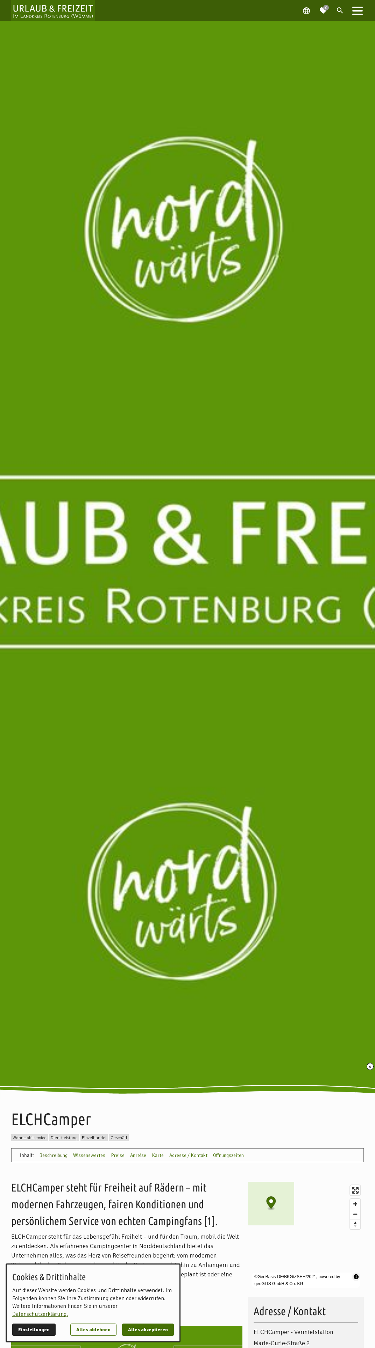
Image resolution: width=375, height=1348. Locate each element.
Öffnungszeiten (228, 1155)
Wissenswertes (89, 1155)
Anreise (138, 1155)
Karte (158, 1155)
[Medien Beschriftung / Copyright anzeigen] (371, 1067)
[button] (357, 10)
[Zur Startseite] (53, 10)
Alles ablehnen (93, 1330)
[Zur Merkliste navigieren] (323, 7)
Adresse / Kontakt (188, 1155)
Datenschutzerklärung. (40, 1314)
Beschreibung (54, 1155)
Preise (118, 1155)
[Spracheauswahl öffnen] (306, 10)
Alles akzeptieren (148, 1330)
